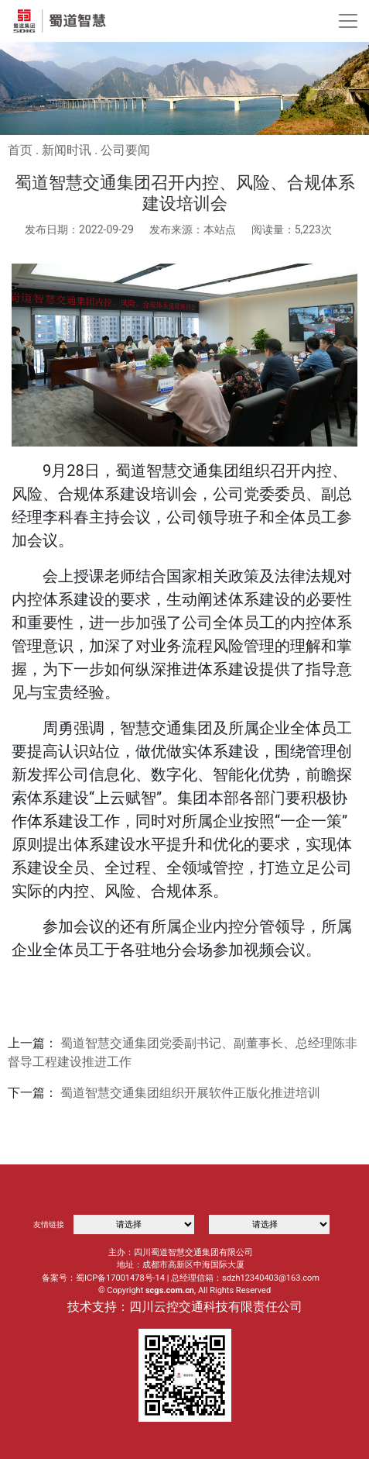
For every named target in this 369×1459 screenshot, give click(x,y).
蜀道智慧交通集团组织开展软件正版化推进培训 (190, 1092)
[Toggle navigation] (348, 21)
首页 (20, 150)
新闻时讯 (66, 150)
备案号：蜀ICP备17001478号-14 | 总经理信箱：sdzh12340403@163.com (180, 1278)
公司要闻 (125, 150)
